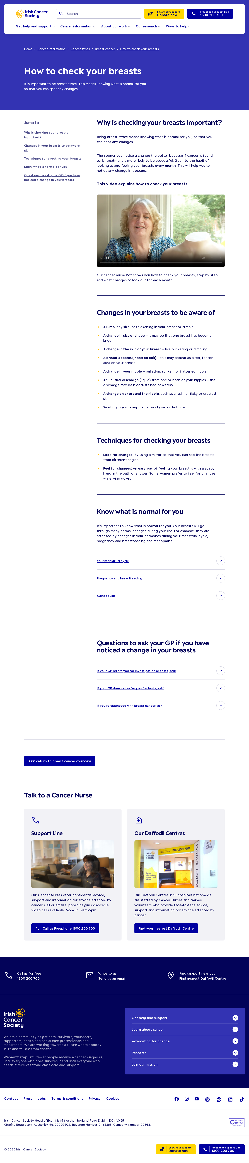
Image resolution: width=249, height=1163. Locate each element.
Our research (148, 26)
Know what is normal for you (45, 166)
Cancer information (77, 26)
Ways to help (178, 26)
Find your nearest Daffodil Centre (166, 928)
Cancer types (80, 49)
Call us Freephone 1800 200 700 (65, 928)
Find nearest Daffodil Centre (202, 978)
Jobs (42, 1098)
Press (28, 1098)
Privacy (94, 1098)
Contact (11, 1098)
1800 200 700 (28, 978)
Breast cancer (105, 49)
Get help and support (35, 26)
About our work (115, 26)
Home (28, 49)
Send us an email (111, 978)
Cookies (112, 1098)
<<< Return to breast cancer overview (59, 761)
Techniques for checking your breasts (52, 158)
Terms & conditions (67, 1098)
